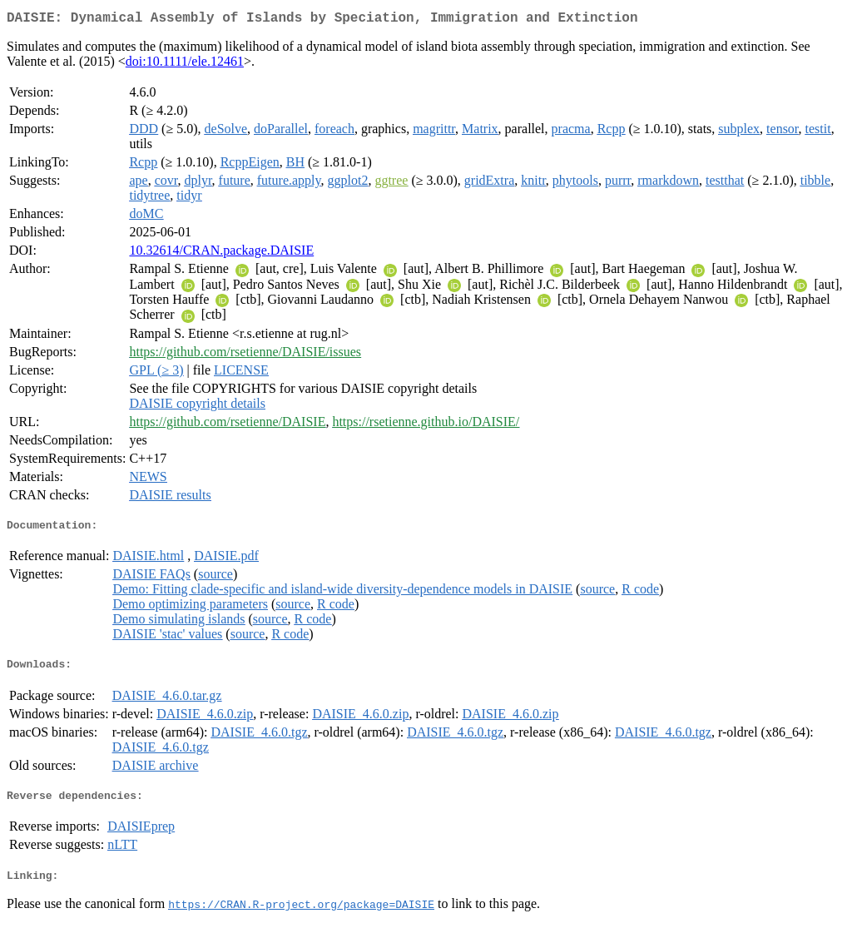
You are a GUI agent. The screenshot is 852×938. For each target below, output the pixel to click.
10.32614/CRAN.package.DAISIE (221, 253)
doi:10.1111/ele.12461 (185, 64)
